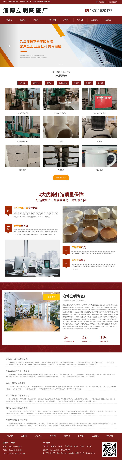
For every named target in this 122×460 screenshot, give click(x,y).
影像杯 (88, 83)
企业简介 (23, 20)
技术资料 (53, 20)
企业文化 (94, 20)
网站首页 (9, 20)
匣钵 (21, 208)
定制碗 (100, 83)
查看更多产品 (61, 177)
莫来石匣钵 (102, 2)
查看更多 (51, 297)
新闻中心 (66, 20)
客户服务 (80, 20)
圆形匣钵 (28, 1)
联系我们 (108, 20)
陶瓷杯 (76, 83)
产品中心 (37, 20)
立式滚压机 (63, 83)
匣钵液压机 (113, 2)
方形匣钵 (35, 1)
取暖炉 (49, 83)
